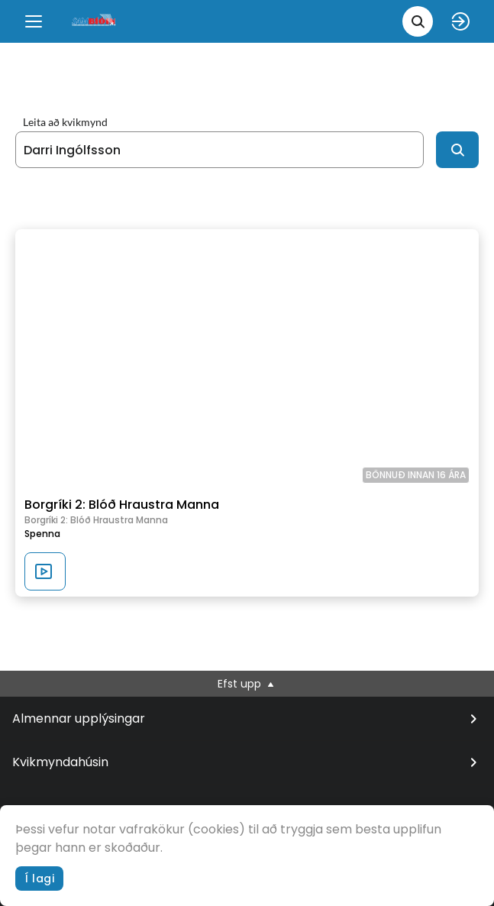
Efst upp (247, 683)
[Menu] (33, 21)
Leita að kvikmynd (65, 122)
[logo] (94, 21)
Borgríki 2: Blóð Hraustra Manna (121, 504)
